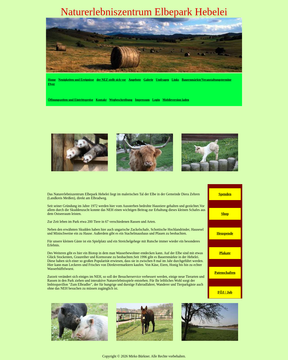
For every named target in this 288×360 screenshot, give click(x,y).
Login (156, 99)
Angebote (135, 79)
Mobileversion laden (176, 99)
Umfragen (162, 79)
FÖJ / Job (225, 292)
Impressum (142, 99)
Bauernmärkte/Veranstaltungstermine (206, 79)
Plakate (225, 253)
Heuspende (225, 233)
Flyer (51, 84)
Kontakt (101, 99)
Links (175, 79)
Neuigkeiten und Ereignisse (76, 79)
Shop (225, 214)
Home (52, 79)
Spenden (225, 194)
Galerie (148, 79)
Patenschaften (224, 272)
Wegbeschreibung (120, 99)
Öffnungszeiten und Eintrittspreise (70, 99)
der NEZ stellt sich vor (111, 79)
